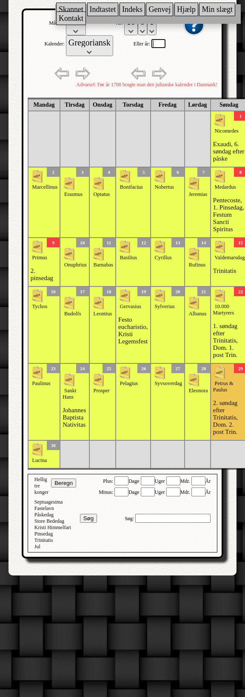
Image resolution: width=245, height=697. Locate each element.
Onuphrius (75, 265)
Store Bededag (49, 521)
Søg (88, 518)
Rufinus (197, 265)
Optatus (102, 194)
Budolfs (72, 314)
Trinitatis (224, 270)
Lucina (39, 460)
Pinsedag (43, 534)
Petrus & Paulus (223, 386)
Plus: (108, 481)
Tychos (40, 306)
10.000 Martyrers (223, 309)
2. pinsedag (42, 274)
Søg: (130, 518)
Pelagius (129, 383)
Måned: (57, 23)
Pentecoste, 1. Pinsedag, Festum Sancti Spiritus (228, 214)
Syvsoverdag (168, 383)
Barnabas (104, 265)
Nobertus (164, 187)
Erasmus (73, 194)
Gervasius (130, 306)
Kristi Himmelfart (52, 527)
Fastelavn (44, 508)
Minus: (106, 492)
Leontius (103, 314)
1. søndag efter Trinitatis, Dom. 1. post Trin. (225, 340)
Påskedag (44, 515)
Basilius (128, 258)
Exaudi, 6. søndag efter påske (229, 151)
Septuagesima (48, 502)
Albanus (198, 314)
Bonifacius (131, 187)
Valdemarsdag (230, 258)
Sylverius (164, 306)
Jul (37, 547)
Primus (39, 258)
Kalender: (55, 44)
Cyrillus (162, 258)
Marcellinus (45, 187)
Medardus (225, 187)
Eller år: (142, 44)
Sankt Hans (69, 394)
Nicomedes (227, 131)
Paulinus (41, 383)
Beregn (63, 483)
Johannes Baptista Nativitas (74, 417)
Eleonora (198, 391)
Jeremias (198, 194)
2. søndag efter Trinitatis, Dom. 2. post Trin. (225, 417)
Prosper (102, 391)
